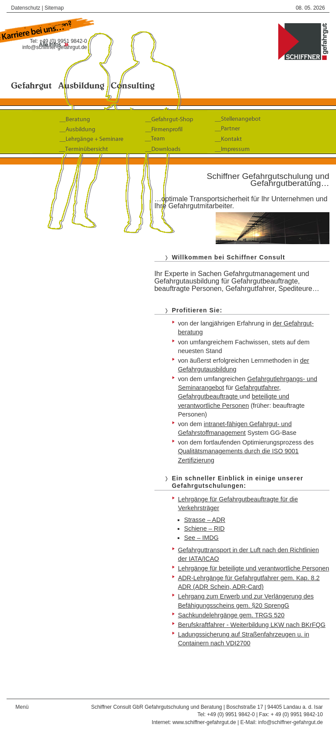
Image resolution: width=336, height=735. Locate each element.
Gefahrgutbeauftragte (209, 396)
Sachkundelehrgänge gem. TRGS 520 (231, 615)
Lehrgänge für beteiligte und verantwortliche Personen (253, 568)
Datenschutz (25, 8)
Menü (21, 707)
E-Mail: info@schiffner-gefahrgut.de (281, 722)
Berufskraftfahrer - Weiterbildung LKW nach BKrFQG (252, 624)
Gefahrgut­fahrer (257, 387)
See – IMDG (201, 537)
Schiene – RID (204, 528)
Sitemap (54, 8)
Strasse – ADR (204, 519)
